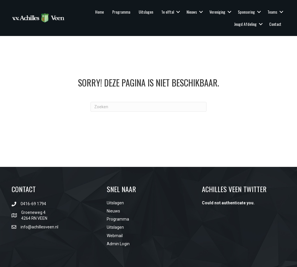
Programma (121, 12)
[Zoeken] (148, 107)
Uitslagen (146, 12)
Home (99, 12)
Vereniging (217, 12)
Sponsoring (246, 12)
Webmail (115, 235)
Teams (272, 12)
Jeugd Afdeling (245, 24)
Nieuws (191, 12)
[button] (178, 12)
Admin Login (118, 243)
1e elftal (168, 12)
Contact (275, 24)
